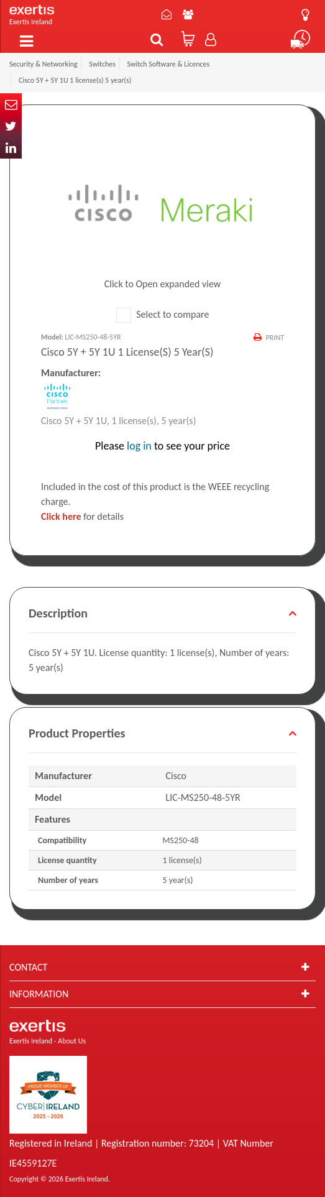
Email (11, 104)
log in (139, 446)
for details (82, 516)
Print (275, 337)
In (11, 148)
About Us (188, 14)
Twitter (11, 126)
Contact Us (167, 14)
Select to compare (162, 314)
